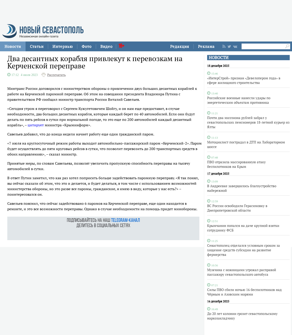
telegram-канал (125, 220)
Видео (106, 46)
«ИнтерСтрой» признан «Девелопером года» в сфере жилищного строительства (243, 80)
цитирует (36, 124)
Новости (13, 46)
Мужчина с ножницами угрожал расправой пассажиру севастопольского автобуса (241, 272)
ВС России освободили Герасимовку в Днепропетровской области (237, 208)
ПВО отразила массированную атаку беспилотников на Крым (236, 164)
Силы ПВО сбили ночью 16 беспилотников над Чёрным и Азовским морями (244, 291)
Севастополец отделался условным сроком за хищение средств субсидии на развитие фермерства (243, 250)
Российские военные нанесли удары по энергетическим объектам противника (238, 100)
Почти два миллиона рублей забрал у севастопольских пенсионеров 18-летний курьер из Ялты (248, 122)
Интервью (62, 46)
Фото (86, 46)
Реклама (206, 46)
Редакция (179, 46)
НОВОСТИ (218, 57)
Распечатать (56, 75)
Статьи (37, 46)
